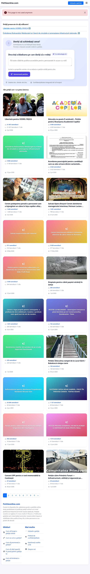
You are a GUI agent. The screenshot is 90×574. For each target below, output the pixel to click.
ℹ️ (29, 28)
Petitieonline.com (9, 3)
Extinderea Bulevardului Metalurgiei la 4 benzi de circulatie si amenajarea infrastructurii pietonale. (40, 33)
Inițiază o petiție (76, 3)
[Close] (85, 13)
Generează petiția (19, 74)
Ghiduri (6, 527)
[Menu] (86, 3)
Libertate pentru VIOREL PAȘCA (15, 28)
